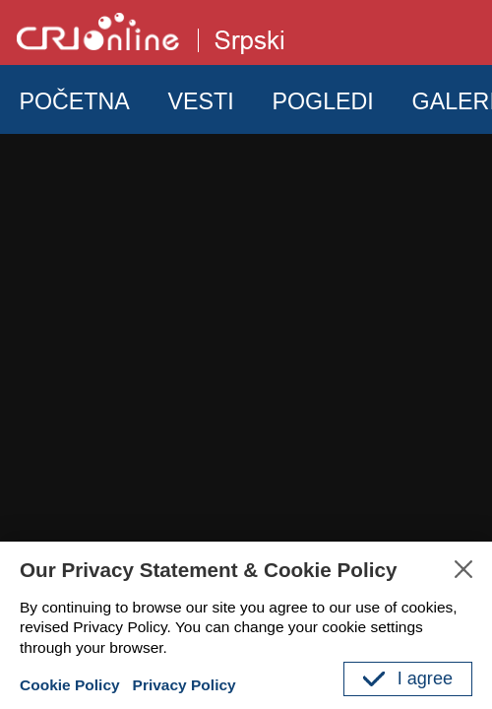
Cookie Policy (70, 685)
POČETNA (74, 101)
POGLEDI (322, 101)
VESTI (201, 101)
